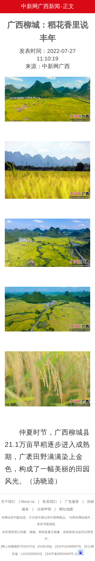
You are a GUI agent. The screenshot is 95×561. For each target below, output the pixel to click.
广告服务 (72, 501)
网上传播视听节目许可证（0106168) (26, 546)
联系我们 (50, 501)
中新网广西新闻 (40, 6)
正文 (68, 6)
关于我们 (8, 501)
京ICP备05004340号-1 (61, 554)
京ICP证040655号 (68, 546)
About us (27, 501)
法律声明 (44, 509)
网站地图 (66, 509)
